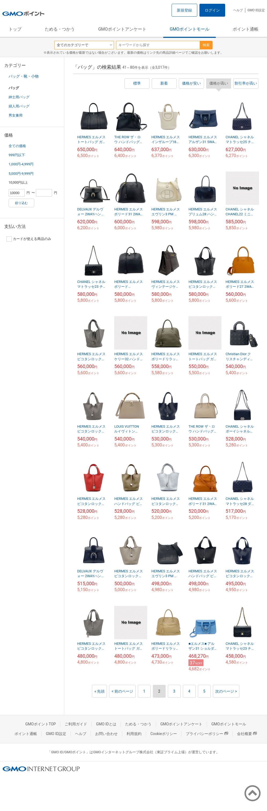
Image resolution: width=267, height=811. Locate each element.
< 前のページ (122, 691)
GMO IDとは (106, 724)
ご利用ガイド (76, 724)
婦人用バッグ (19, 106)
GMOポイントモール (189, 29)
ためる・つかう (60, 29)
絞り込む (21, 203)
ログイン (212, 10)
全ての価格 (17, 146)
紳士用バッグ (19, 97)
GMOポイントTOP (40, 724)
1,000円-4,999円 (21, 164)
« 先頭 (99, 691)
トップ (15, 29)
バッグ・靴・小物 (24, 76)
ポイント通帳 (245, 29)
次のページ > (226, 691)
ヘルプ (238, 10)
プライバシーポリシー (207, 734)
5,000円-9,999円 (21, 174)
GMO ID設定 (256, 10)
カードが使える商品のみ (28, 239)
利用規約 (134, 734)
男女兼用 (16, 115)
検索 (206, 45)
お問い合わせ (106, 734)
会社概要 (247, 734)
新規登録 (184, 10)
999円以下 (17, 155)
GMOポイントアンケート (122, 29)
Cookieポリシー (163, 734)
